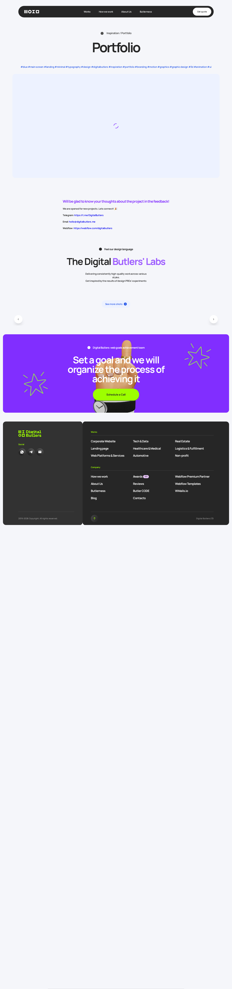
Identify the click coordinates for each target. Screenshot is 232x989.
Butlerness (98, 491)
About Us (97, 484)
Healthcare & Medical (147, 448)
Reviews (138, 484)
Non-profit (182, 456)
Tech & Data (140, 441)
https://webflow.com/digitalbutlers (93, 228)
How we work (99, 476)
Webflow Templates (188, 484)
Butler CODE (141, 491)
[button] (18, 319)
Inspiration (113, 33)
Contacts (139, 498)
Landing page (99, 448)
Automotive (140, 456)
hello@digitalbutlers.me (82, 221)
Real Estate (182, 441)
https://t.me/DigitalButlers (88, 215)
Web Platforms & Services (107, 456)
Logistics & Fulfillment (189, 448)
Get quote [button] (202, 11)
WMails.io (181, 491)
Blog (94, 498)
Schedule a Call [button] (116, 394)
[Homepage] (31, 11)
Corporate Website (103, 441)
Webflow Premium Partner (192, 476)
